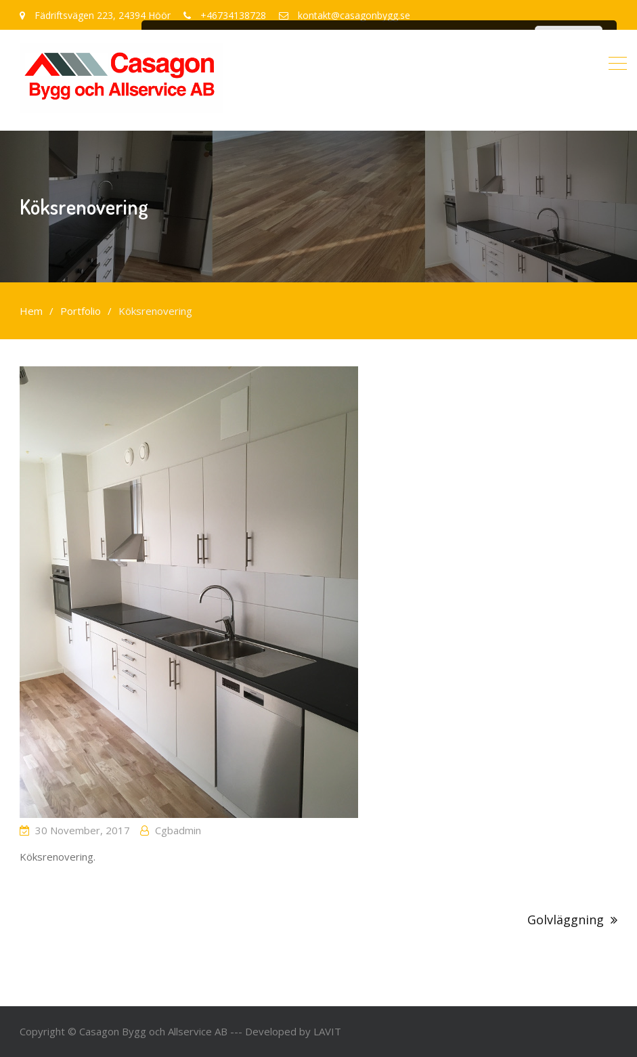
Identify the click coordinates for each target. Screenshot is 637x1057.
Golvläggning (565, 919)
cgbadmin (178, 830)
